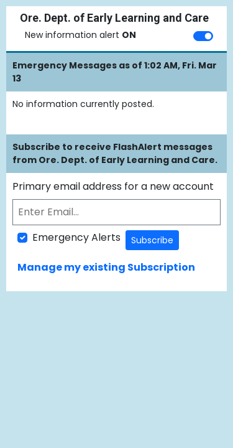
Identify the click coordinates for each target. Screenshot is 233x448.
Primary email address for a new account (113, 186)
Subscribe (152, 240)
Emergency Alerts (76, 237)
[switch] (203, 36)
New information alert (80, 35)
